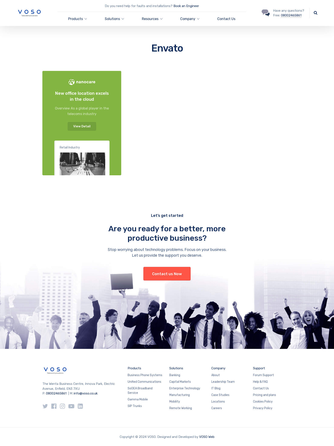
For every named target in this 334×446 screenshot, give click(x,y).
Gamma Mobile (138, 399)
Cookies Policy (263, 401)
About (215, 375)
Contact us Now (167, 274)
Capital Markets (180, 382)
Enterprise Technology (184, 388)
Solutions (176, 368)
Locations (218, 401)
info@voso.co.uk (86, 393)
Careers (216, 408)
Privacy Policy (262, 408)
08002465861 (291, 15)
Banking (174, 375)
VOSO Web (207, 437)
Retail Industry (70, 147)
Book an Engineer (186, 6)
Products (134, 368)
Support (259, 368)
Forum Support (263, 375)
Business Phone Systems (145, 375)
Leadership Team (223, 382)
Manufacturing (179, 395)
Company (218, 368)
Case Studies (220, 395)
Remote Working (180, 408)
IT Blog (215, 388)
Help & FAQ (260, 382)
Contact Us (226, 19)
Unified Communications (144, 382)
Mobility (174, 401)
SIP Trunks (135, 406)
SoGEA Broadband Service (140, 391)
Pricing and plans (264, 395)
